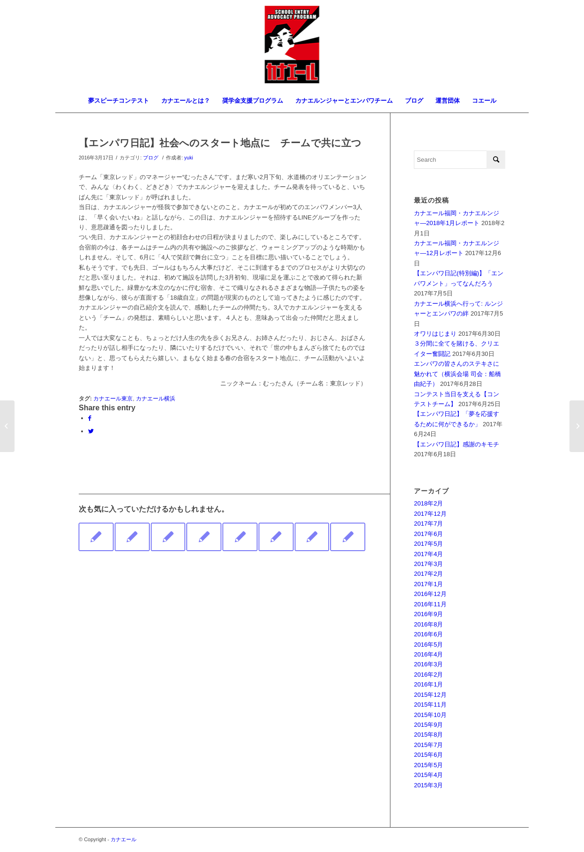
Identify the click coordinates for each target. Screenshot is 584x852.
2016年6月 (428, 634)
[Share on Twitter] (91, 431)
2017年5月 (428, 543)
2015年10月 (430, 714)
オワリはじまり (435, 333)
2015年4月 (428, 774)
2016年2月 (428, 674)
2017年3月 (428, 563)
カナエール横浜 (155, 398)
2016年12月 (430, 593)
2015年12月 (430, 694)
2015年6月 (428, 754)
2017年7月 (428, 523)
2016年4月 (428, 654)
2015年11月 (430, 704)
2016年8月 (428, 624)
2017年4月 (428, 554)
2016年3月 (428, 664)
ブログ (150, 157)
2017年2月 (428, 573)
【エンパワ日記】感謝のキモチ (456, 444)
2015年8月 (428, 734)
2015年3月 (428, 785)
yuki (188, 157)
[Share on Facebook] (89, 418)
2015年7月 (428, 744)
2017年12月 (430, 513)
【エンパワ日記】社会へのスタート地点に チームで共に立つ (220, 142)
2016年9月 (428, 614)
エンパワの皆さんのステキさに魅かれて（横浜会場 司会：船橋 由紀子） (457, 373)
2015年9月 (428, 724)
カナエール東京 (113, 398)
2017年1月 (428, 584)
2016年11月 (430, 604)
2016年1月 (428, 684)
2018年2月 (428, 503)
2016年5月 (428, 644)
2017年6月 (428, 533)
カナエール (123, 839)
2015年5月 (428, 765)
